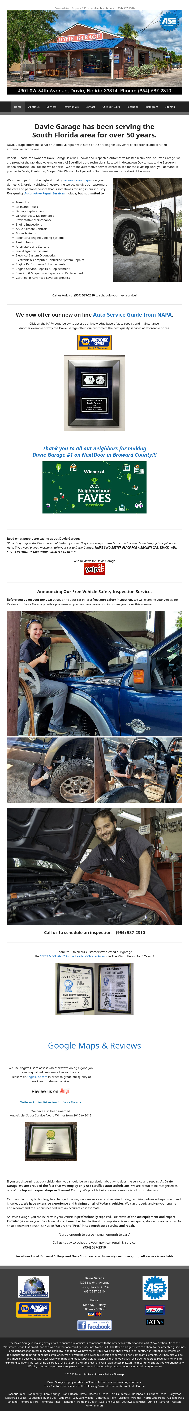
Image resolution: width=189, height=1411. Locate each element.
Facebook (132, 106)
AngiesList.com (37, 1077)
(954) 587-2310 (111, 106)
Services (51, 106)
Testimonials (71, 106)
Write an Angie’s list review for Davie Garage (50, 1102)
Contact (90, 106)
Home (18, 106)
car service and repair (78, 180)
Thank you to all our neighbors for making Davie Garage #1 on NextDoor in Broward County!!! (94, 451)
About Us (34, 106)
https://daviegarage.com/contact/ (114, 1366)
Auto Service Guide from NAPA (132, 314)
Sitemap (170, 106)
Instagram (151, 106)
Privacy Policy (103, 1374)
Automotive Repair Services (44, 193)
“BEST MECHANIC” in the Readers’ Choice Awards (74, 956)
